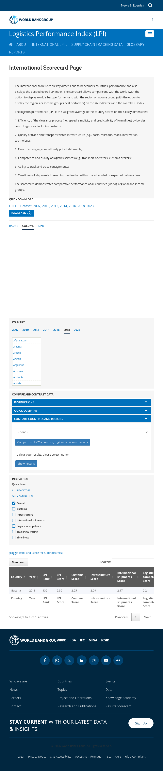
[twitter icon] (69, 660)
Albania (17, 346)
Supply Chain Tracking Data (97, 44)
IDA (73, 640)
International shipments (30, 520)
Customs (21, 509)
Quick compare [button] (25, 410)
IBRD (62, 640)
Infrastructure (24, 514)
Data (109, 689)
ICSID (105, 640)
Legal (21, 756)
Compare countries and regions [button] (38, 418)
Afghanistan (20, 340)
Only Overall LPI (22, 496)
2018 (67, 330)
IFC (82, 640)
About (22, 44)
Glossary (135, 44)
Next (147, 617)
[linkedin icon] (82, 660)
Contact (15, 706)
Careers (15, 698)
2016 (56, 330)
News (13, 689)
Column (28, 226)
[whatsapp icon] (57, 660)
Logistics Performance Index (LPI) (57, 33)
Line (41, 226)
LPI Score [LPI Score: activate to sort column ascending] (60, 577)
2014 (46, 330)
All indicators (21, 490)
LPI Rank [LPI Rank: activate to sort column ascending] (46, 577)
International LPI (49, 44)
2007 (15, 330)
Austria (17, 383)
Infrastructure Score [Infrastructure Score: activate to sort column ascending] (100, 577)
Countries (64, 681)
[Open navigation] (153, 19)
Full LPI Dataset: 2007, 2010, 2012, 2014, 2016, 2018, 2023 (51, 206)
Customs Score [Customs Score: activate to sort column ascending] (78, 577)
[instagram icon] (94, 660)
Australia (18, 377)
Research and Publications (76, 706)
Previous (121, 617)
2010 (26, 330)
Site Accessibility (60, 756)
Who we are (18, 681)
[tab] (81, 402)
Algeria (17, 352)
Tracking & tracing (27, 532)
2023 (77, 330)
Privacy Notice (37, 756)
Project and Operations (74, 698)
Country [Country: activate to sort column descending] (16, 577)
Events (110, 681)
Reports (17, 52)
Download (21, 213)
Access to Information (89, 756)
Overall (20, 503)
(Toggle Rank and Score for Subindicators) (36, 553)
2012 (36, 330)
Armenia (18, 371)
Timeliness (22, 537)
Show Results (26, 463)
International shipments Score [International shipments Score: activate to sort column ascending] (126, 577)
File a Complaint (135, 756)
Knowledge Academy (121, 698)
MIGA (93, 640)
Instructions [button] (24, 402)
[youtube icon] (106, 660)
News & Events (132, 5)
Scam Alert (114, 756)
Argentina (18, 365)
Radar (13, 226)
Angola (17, 359)
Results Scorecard (119, 706)
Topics (62, 689)
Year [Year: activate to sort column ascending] (32, 577)
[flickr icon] (118, 660)
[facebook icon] (45, 660)
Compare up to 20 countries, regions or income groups (52, 442)
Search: (127, 562)
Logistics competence (28, 526)
